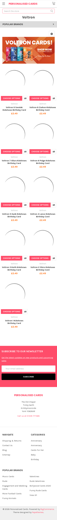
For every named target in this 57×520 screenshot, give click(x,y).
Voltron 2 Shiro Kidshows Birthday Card (43, 268)
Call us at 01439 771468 (28, 416)
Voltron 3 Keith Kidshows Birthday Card (14, 268)
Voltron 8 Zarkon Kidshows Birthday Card (42, 108)
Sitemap (6, 455)
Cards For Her (37, 450)
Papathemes (37, 512)
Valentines (34, 476)
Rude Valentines (37, 481)
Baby (33, 455)
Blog (4, 450)
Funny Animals (9, 498)
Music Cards (8, 476)
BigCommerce (47, 509)
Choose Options (11, 98)
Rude (4, 481)
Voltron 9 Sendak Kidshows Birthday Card (14, 108)
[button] (52, 34)
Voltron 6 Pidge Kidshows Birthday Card (42, 161)
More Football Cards (12, 493)
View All (33, 495)
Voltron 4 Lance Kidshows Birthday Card (42, 215)
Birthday (35, 459)
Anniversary (36, 440)
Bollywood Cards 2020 (40, 486)
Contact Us (7, 445)
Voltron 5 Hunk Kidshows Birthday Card (14, 215)
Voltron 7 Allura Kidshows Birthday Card (14, 161)
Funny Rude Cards (38, 490)
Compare (25, 98)
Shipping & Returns (11, 440)
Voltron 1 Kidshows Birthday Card (14, 321)
